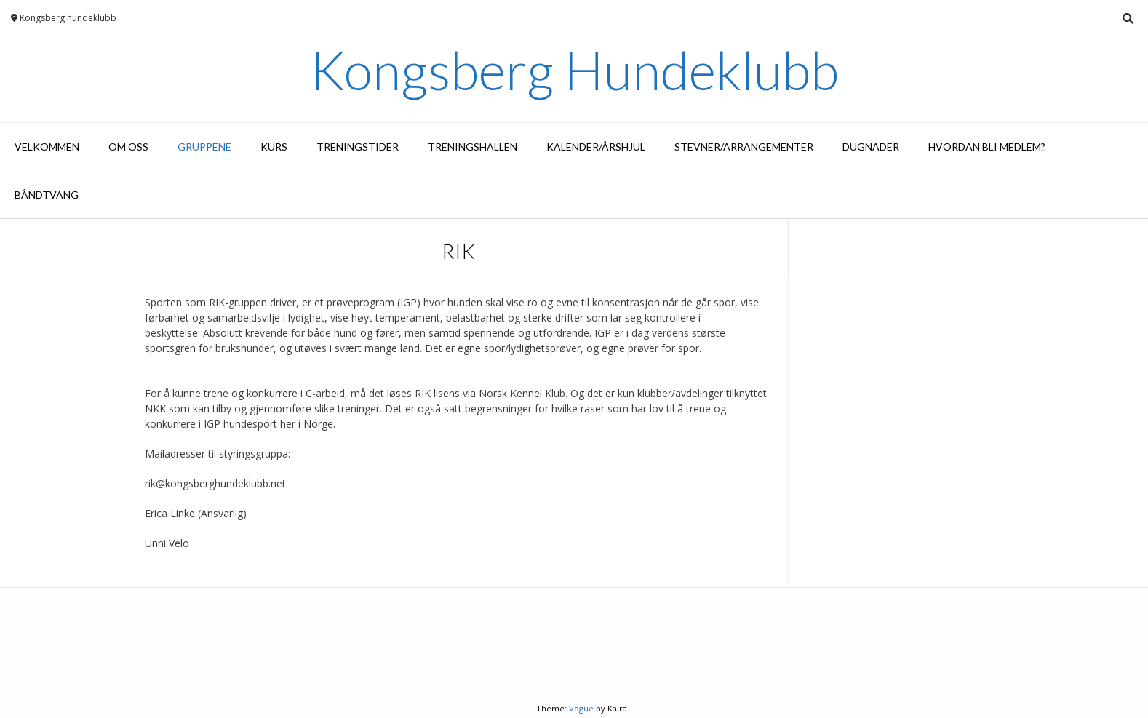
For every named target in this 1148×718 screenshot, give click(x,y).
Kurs (273, 146)
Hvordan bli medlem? (986, 146)
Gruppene (204, 146)
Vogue (581, 708)
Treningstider (357, 146)
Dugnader (870, 146)
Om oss (128, 146)
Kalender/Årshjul (595, 146)
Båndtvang (47, 194)
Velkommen (47, 146)
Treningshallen (472, 146)
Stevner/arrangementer (743, 146)
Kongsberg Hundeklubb (574, 70)
